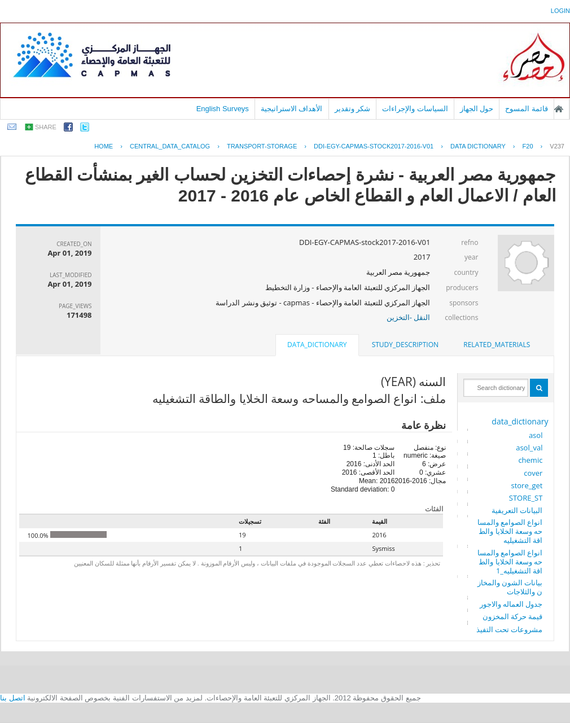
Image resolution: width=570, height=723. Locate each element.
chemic (530, 460)
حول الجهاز (477, 108)
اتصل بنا (12, 698)
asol (536, 435)
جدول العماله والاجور (511, 603)
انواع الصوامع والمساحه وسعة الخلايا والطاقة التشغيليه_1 (510, 561)
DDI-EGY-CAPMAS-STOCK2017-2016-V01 (373, 146)
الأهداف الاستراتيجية (292, 108)
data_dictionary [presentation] (317, 344)
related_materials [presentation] (496, 344)
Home (103, 146)
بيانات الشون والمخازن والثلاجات (510, 587)
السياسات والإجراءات (415, 108)
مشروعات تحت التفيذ (509, 629)
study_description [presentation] (405, 344)
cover (533, 472)
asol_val (529, 447)
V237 (557, 146)
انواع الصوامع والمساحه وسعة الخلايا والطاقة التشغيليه (510, 531)
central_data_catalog (170, 146)
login (560, 10)
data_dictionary (520, 421)
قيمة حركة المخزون (513, 616)
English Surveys (222, 108)
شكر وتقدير (353, 108)
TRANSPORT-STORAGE (262, 146)
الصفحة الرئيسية (558, 108)
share (45, 127)
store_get (526, 485)
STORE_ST (526, 497)
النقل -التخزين (409, 317)
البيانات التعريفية (517, 510)
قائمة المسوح (526, 108)
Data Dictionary (478, 146)
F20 (528, 146)
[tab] (496, 345)
